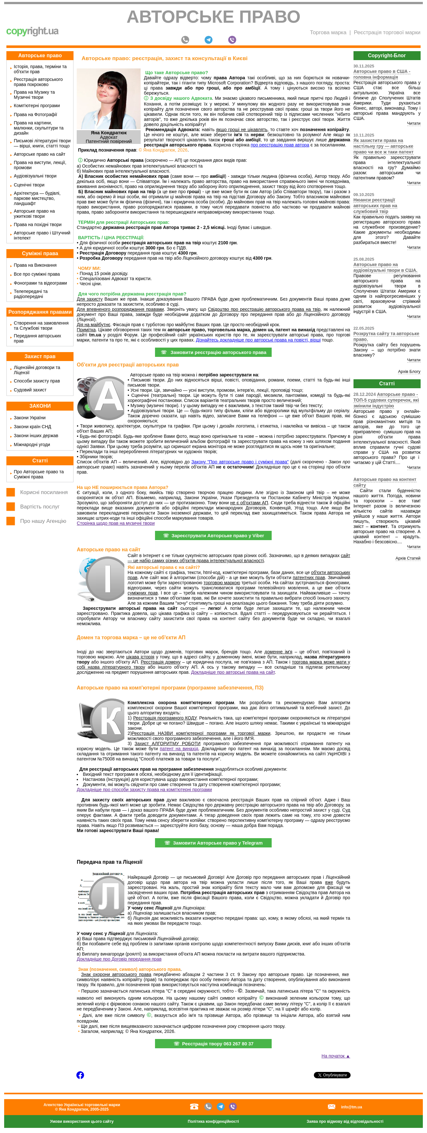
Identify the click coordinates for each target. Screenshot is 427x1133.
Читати (414, 123)
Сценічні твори (29, 184)
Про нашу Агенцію (43, 521)
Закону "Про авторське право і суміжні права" (240, 461)
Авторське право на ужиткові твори (34, 214)
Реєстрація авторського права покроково (38, 82)
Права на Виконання (35, 265)
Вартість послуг (39, 507)
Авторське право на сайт (39, 154)
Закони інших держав (36, 435)
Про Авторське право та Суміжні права (39, 474)
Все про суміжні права (37, 274)
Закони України (29, 417)
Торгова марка (328, 32)
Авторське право (214, 17)
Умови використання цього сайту (82, 1121)
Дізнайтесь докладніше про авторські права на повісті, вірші (258, 339)
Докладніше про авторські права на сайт (233, 672)
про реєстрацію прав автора (280, 144)
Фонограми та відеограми (40, 283)
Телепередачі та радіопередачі (31, 294)
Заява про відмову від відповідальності (345, 1121)
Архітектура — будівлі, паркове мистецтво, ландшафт (37, 198)
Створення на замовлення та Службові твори (41, 325)
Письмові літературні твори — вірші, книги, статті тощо (42, 143)
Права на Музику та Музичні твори (34, 95)
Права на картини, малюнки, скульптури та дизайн (39, 128)
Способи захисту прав (37, 380)
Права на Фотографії (35, 114)
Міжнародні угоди (32, 444)
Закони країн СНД (32, 426)
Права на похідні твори (37, 224)
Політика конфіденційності (213, 1121)
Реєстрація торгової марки (387, 32)
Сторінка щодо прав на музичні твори (116, 523)
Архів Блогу (409, 371)
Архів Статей (408, 558)
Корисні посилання (44, 492)
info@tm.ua (351, 1107)
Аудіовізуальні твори (35, 175)
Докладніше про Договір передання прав (119, 959)
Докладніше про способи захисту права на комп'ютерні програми (144, 789)
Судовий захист (30, 389)
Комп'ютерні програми (37, 105)
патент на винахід (179, 748)
